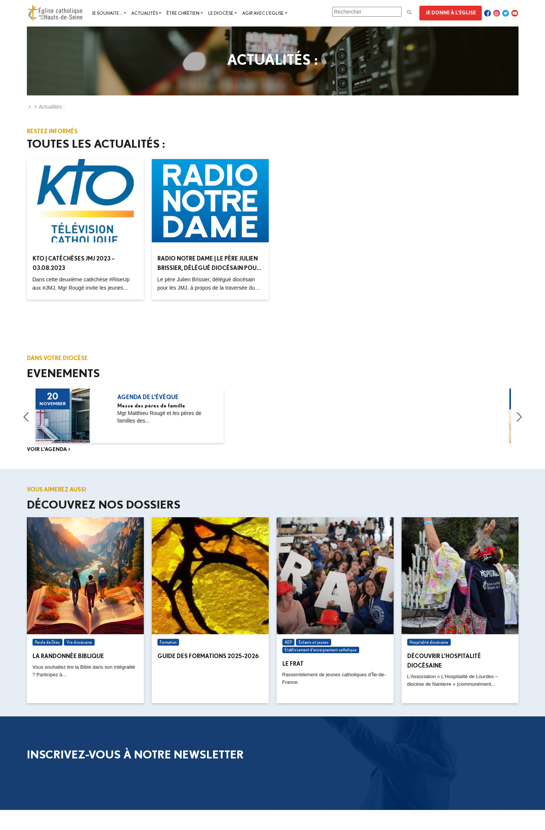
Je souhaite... (107, 13)
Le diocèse (221, 13)
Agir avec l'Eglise (263, 13)
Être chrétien (183, 13)
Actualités (144, 13)
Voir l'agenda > (48, 449)
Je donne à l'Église (450, 12)
